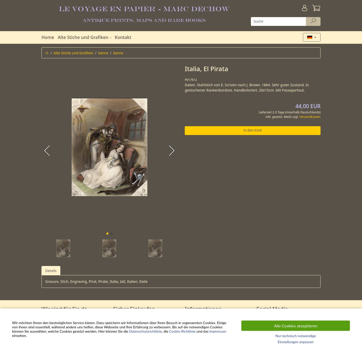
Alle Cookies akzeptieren (296, 325)
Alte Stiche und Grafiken (85, 37)
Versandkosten (310, 117)
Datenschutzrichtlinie (145, 331)
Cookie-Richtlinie (182, 331)
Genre (103, 53)
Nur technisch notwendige (295, 336)
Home (47, 37)
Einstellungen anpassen (296, 342)
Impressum (217, 331)
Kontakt (123, 37)
